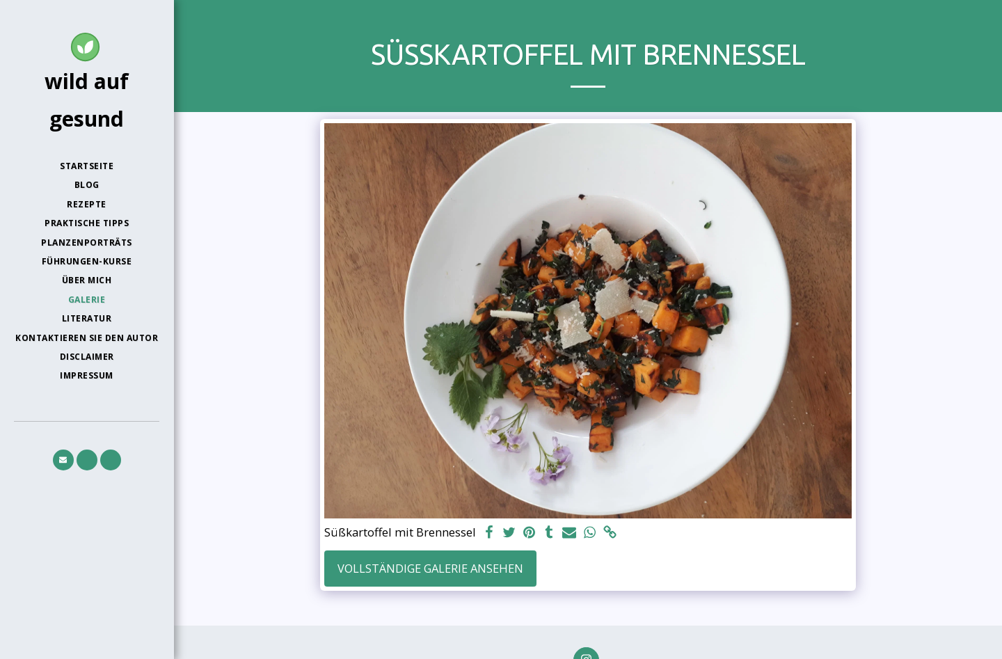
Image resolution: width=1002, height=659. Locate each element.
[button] (63, 460)
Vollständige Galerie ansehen (430, 568)
